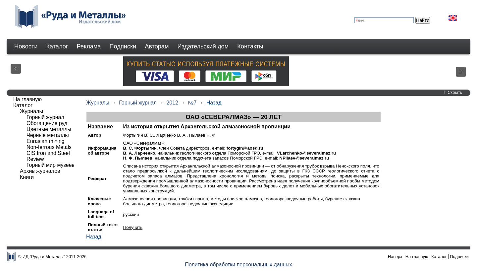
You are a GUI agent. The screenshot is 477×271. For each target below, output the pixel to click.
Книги (27, 177)
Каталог (57, 46)
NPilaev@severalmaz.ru (304, 158)
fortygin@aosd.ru (245, 148)
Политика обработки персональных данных (238, 264)
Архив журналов (40, 171)
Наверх (395, 256)
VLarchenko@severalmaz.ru (306, 153)
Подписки (123, 46)
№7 (192, 102)
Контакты (250, 46)
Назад (214, 102)
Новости (25, 46)
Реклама (89, 46)
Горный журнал (138, 102)
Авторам (157, 46)
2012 (172, 102)
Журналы (97, 102)
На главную (27, 99)
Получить (133, 227)
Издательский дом (203, 46)
